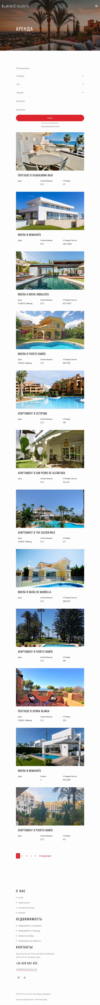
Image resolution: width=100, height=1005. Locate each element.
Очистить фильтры (50, 123)
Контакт (21, 912)
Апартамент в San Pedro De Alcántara (41, 473)
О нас (20, 897)
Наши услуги (24, 902)
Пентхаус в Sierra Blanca (34, 711)
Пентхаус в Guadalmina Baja (35, 175)
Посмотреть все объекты (29, 941)
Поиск (50, 118)
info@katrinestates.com (26, 969)
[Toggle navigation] (96, 6)
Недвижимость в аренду (29, 930)
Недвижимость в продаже (30, 925)
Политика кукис (41, 999)
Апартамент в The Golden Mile (36, 532)
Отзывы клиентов (26, 907)
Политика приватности (25, 999)
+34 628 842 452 (27, 963)
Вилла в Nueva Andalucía (33, 294)
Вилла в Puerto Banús (32, 354)
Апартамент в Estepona (32, 413)
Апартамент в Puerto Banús (35, 652)
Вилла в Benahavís (29, 235)
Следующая (45, 856)
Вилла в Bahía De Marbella (34, 592)
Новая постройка (26, 936)
